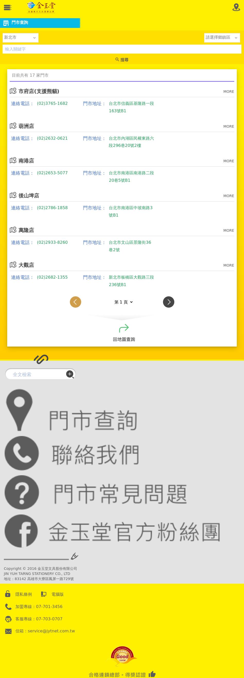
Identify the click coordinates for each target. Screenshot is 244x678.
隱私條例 (23, 594)
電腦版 (57, 594)
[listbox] (21, 37)
